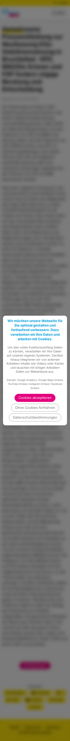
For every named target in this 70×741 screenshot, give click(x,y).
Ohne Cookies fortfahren (35, 408)
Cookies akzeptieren (35, 398)
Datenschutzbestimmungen (35, 417)
